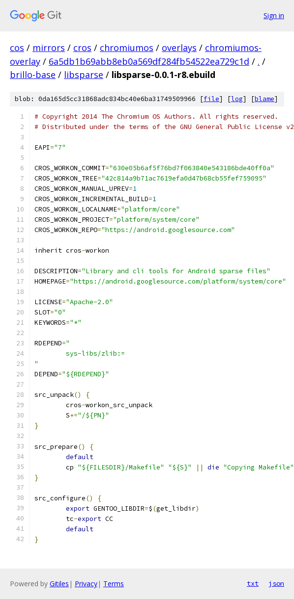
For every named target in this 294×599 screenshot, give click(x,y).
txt (253, 583)
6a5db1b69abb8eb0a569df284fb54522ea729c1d (149, 61)
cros (82, 47)
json (276, 583)
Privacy (86, 583)
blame (264, 99)
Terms (113, 583)
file (211, 99)
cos (17, 47)
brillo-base (33, 74)
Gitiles (59, 583)
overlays (179, 47)
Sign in (274, 15)
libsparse (83, 74)
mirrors (48, 47)
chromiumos (126, 47)
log (237, 99)
